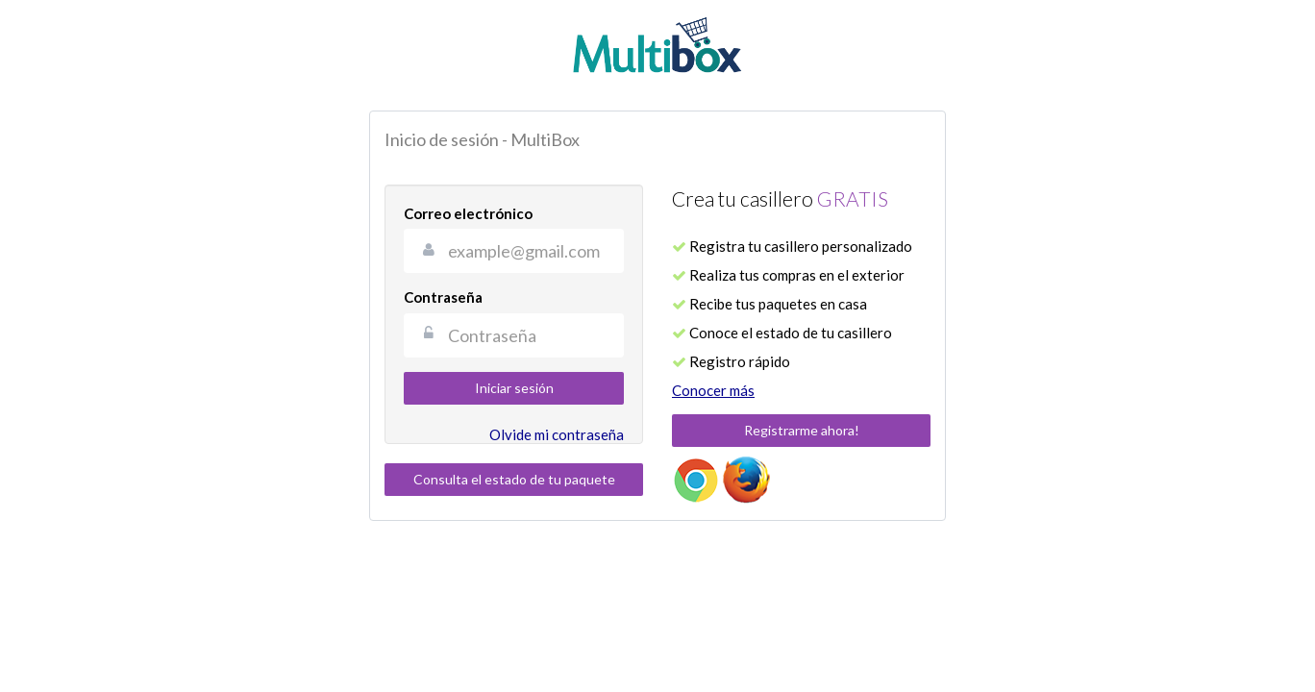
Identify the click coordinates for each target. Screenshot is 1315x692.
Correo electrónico (468, 213)
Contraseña (443, 297)
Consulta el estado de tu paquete (514, 479)
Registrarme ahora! (801, 430)
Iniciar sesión (514, 388)
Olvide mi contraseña (556, 434)
